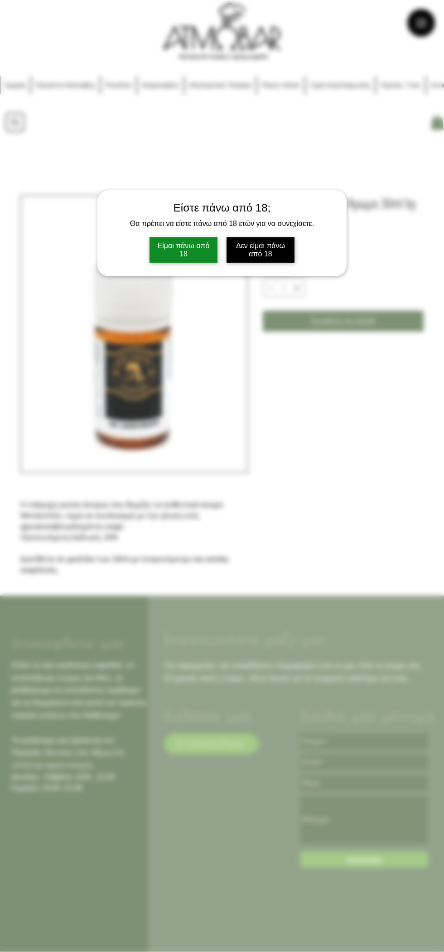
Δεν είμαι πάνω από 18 (260, 250)
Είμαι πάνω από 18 (184, 250)
